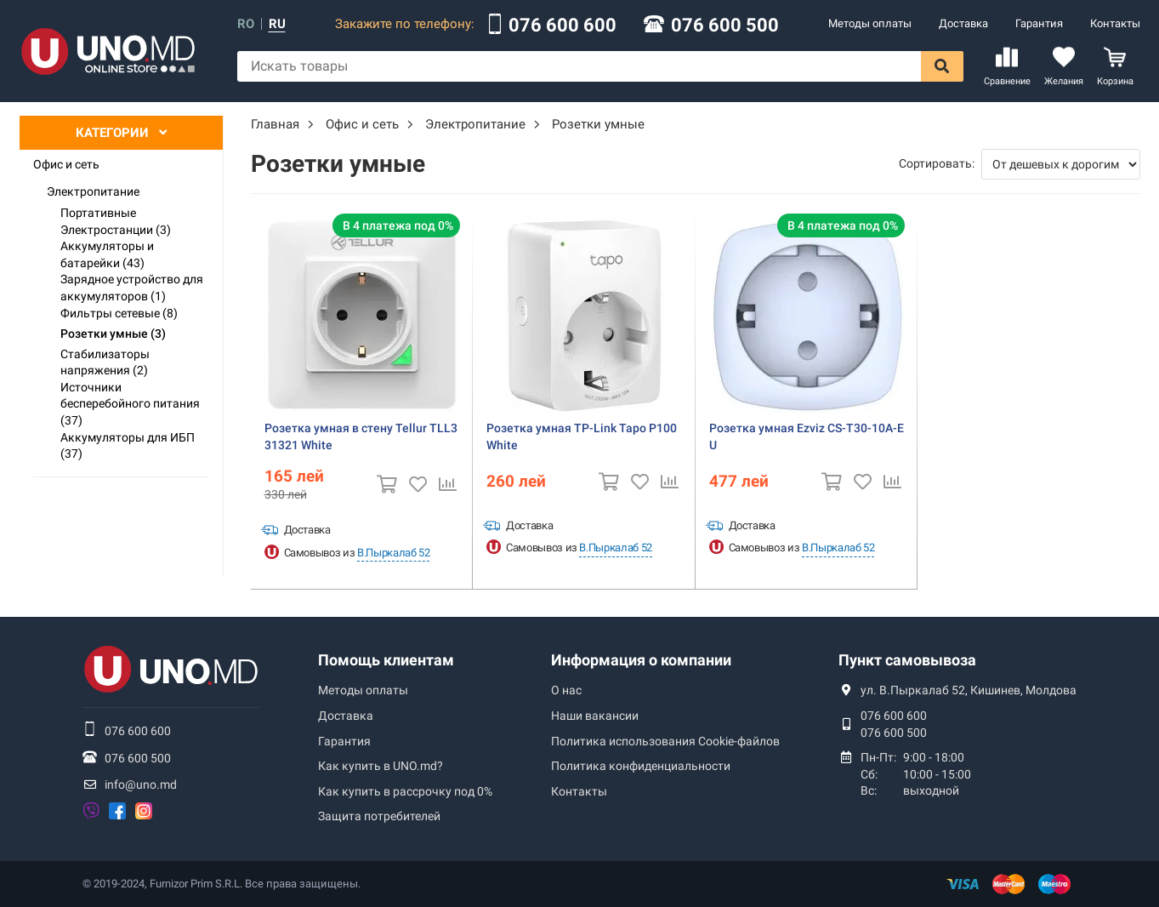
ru (277, 24)
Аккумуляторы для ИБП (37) (127, 446)
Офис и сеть (66, 164)
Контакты (1115, 23)
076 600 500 (725, 25)
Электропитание (93, 191)
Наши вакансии (595, 715)
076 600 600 (562, 25)
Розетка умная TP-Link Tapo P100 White (581, 436)
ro (245, 24)
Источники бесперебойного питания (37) (130, 403)
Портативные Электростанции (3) (115, 221)
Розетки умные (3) (113, 333)
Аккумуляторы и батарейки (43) (107, 254)
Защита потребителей (379, 816)
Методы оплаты (870, 23)
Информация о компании (641, 660)
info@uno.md (141, 784)
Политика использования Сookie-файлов (665, 741)
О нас (566, 690)
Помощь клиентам (386, 660)
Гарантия (1039, 23)
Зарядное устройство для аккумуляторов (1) (131, 287)
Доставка (963, 23)
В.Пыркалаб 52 (393, 552)
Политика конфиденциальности (640, 766)
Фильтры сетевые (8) (119, 313)
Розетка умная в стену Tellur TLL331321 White (360, 436)
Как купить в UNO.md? (380, 766)
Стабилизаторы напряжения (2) (105, 362)
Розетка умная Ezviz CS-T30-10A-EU (806, 436)
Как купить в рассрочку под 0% (405, 791)
